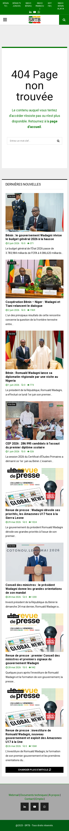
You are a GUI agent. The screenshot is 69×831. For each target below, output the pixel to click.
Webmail (14, 795)
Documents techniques (33, 795)
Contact (29, 798)
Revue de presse (15, 471)
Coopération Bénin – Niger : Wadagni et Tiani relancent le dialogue (33, 304)
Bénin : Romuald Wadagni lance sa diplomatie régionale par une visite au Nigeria (32, 376)
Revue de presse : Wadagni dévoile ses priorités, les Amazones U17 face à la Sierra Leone (33, 514)
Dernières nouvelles (23, 184)
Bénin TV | (6, 4)
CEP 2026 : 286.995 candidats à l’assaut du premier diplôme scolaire (33, 445)
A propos (54, 795)
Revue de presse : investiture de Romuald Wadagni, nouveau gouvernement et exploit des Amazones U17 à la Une (34, 736)
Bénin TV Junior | (17, 4)
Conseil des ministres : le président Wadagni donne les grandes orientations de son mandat (34, 588)
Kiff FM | (50, 4)
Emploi (39, 798)
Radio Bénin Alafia (60, 6)
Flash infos (13, 616)
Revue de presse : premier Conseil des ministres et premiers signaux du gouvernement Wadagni (33, 659)
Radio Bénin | (28, 4)
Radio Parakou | (40, 6)
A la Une (11, 196)
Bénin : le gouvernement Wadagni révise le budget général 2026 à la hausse (34, 237)
